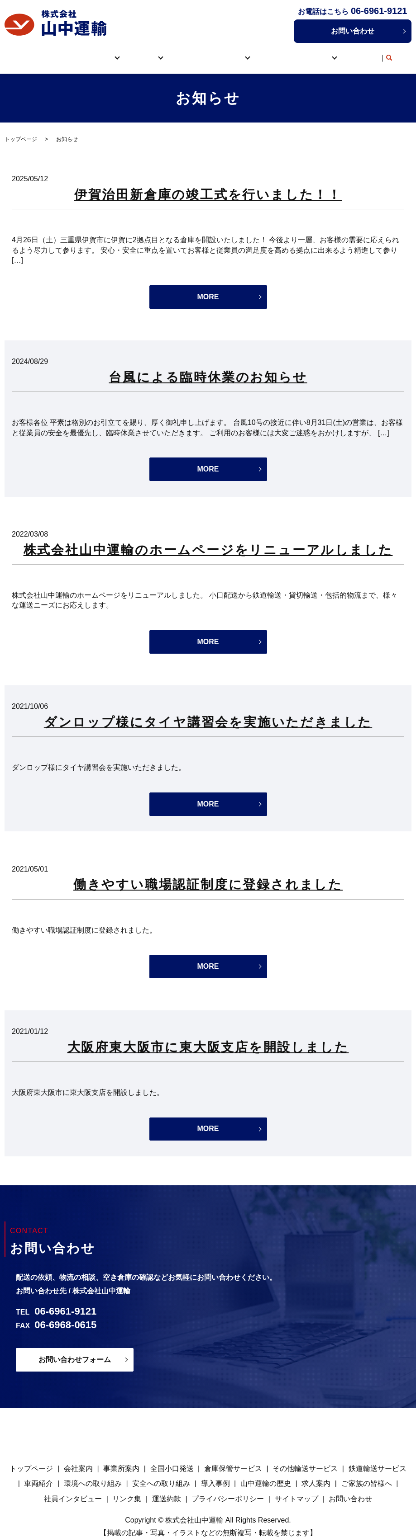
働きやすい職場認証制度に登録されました (208, 875)
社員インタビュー (73, 1489)
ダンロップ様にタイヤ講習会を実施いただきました (208, 712)
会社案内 (78, 1458)
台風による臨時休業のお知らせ (208, 367)
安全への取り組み (161, 1473)
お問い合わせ (352, 31)
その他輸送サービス (305, 1458)
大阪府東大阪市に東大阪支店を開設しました (208, 1037)
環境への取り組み (93, 1473)
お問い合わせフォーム (74, 1349)
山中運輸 (95, 53)
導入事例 (274, 53)
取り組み (227, 53)
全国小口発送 (172, 1458)
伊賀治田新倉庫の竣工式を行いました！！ (208, 185)
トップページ (50, 53)
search (385, 53)
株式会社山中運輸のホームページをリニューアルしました (208, 540)
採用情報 (311, 53)
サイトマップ (296, 1489)
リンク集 (358, 53)
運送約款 (166, 1489)
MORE (208, 287)
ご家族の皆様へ (366, 1473)
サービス (142, 53)
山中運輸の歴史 (265, 1473)
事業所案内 (121, 1458)
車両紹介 (189, 53)
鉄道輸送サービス (377, 1458)
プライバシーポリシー (227, 1489)
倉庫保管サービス (233, 1458)
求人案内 (315, 1473)
